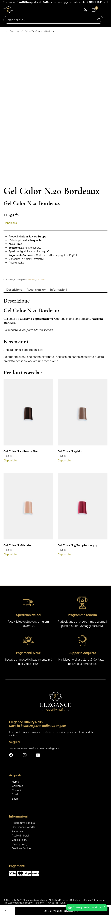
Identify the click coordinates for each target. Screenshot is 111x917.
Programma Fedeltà (23, 822)
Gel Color (25, 31)
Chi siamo (17, 785)
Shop (15, 798)
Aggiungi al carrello (62, 911)
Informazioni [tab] (58, 289)
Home (6, 31)
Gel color (15, 31)
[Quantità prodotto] (7, 911)
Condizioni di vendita (24, 826)
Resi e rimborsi (20, 834)
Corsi (15, 793)
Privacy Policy (20, 843)
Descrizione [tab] (14, 289)
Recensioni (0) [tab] (36, 289)
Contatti (16, 789)
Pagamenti (18, 830)
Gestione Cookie (21, 847)
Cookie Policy (19, 839)
